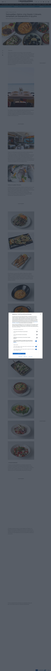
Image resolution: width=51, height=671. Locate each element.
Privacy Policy (30, 356)
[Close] (41, 314)
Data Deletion (20, 356)
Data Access (25, 356)
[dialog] (25, 335)
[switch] (36, 331)
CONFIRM (19, 353)
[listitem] (25, 329)
